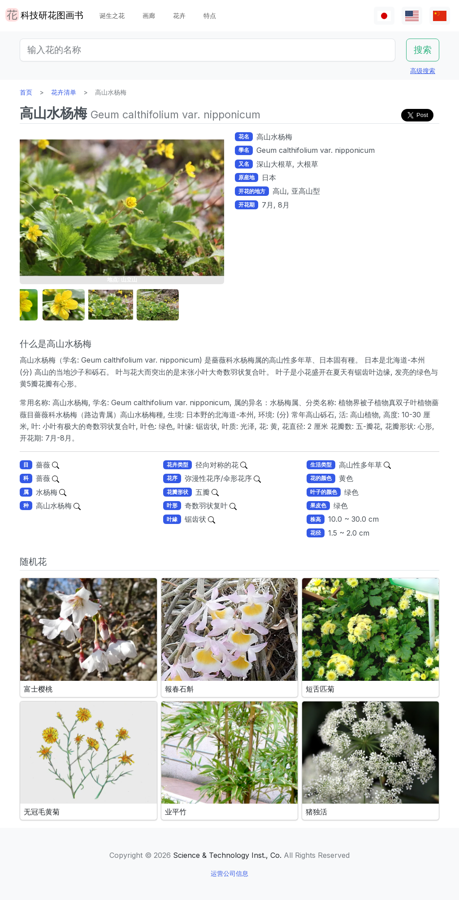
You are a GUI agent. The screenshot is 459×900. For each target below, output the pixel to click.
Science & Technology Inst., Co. (227, 855)
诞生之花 (112, 15)
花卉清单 (63, 92)
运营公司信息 (229, 873)
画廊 (149, 15)
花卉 (179, 15)
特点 (210, 15)
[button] (42, 305)
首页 (26, 92)
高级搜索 (422, 70)
